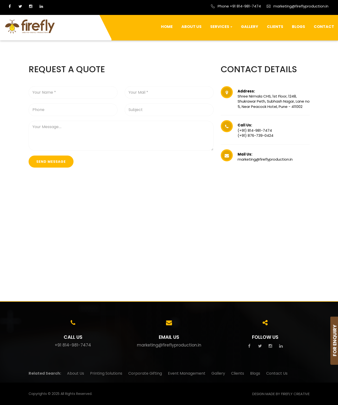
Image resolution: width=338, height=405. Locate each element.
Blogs (298, 26)
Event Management (186, 373)
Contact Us (277, 373)
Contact (324, 26)
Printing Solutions (106, 373)
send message (51, 161)
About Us (191, 26)
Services (221, 26)
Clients (275, 26)
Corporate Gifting (145, 373)
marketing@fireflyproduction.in (169, 345)
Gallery (249, 26)
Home (167, 26)
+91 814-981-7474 (73, 345)
